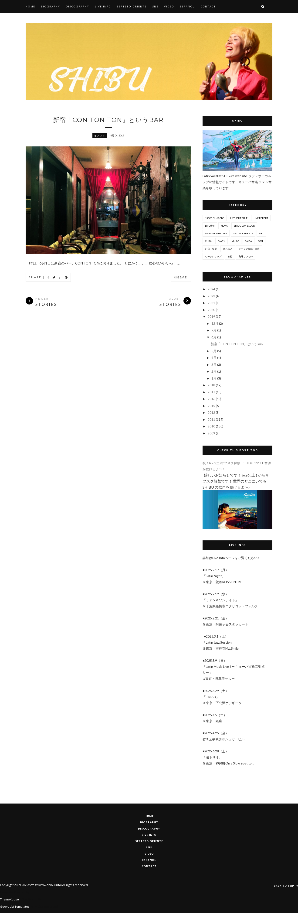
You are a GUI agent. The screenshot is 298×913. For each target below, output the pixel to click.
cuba (208, 241)
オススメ (99, 135)
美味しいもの (246, 256)
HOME (149, 816)
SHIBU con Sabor (244, 225)
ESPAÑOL (149, 860)
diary (221, 241)
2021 (212, 303)
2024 (212, 289)
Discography (77, 6)
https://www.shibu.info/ (45, 885)
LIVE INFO (149, 835)
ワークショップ (213, 256)
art (261, 233)
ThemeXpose (9, 899)
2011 (212, 419)
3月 (214, 365)
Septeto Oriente (149, 841)
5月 (214, 351)
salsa (248, 241)
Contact (208, 6)
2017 (212, 392)
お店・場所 (211, 248)
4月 (214, 358)
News (224, 225)
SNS (155, 6)
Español (187, 6)
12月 (215, 323)
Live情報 (210, 225)
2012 (212, 412)
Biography (50, 6)
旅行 (230, 256)
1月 (214, 378)
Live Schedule (238, 218)
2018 (212, 385)
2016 (212, 399)
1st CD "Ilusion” (214, 218)
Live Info (103, 6)
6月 (214, 337)
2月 (214, 371)
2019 (212, 316)
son (260, 241)
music (235, 241)
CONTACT (149, 866)
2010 (212, 426)
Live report (261, 218)
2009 (212, 433)
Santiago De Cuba (216, 233)
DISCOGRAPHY (149, 828)
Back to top (286, 885)
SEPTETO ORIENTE (131, 6)
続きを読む (180, 277)
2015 (212, 406)
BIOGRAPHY (149, 822)
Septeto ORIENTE (243, 233)
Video (169, 6)
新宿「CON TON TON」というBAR (108, 120)
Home (30, 6)
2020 (212, 310)
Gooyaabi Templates (15, 906)
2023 (212, 296)
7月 (214, 330)
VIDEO (149, 853)
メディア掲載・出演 (249, 248)
